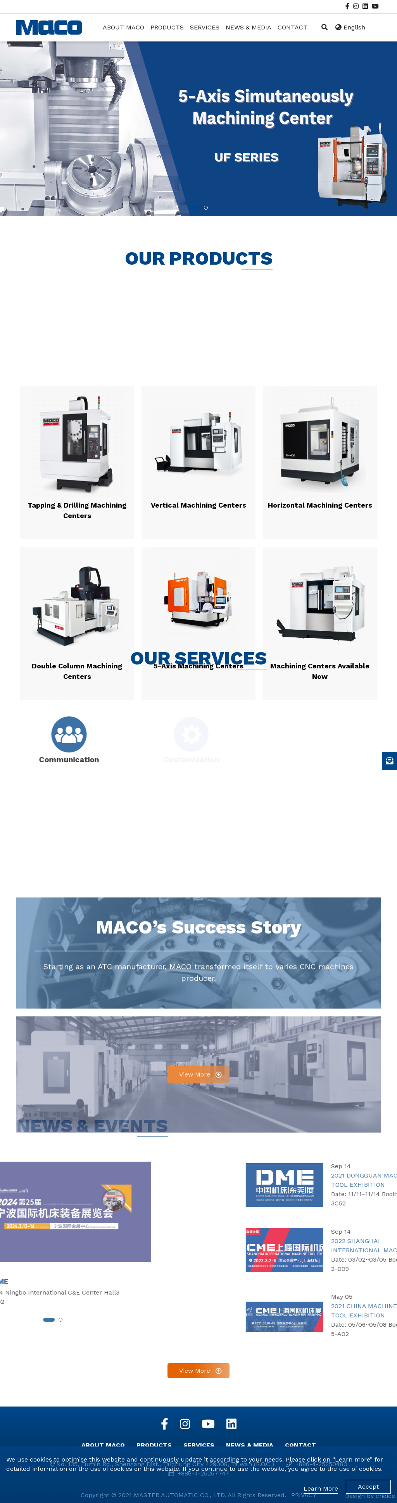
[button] (195, 187)
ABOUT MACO (103, 1445)
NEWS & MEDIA (249, 1445)
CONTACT (300, 1445)
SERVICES (198, 1445)
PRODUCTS (154, 1445)
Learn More (321, 1488)
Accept (368, 1486)
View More (194, 1248)
